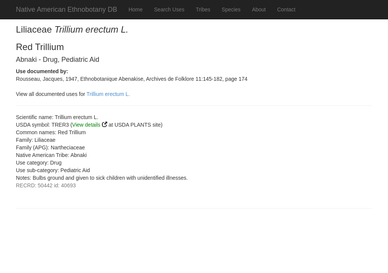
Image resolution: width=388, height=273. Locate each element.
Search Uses (169, 9)
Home (135, 9)
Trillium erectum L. (108, 94)
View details (86, 125)
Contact (286, 9)
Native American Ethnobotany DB (66, 9)
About (259, 9)
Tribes (203, 9)
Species (231, 9)
